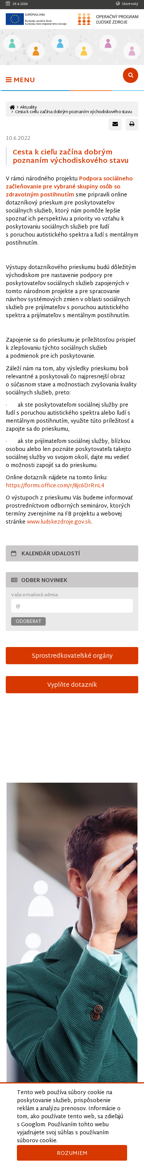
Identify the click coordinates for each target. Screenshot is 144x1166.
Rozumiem (72, 1153)
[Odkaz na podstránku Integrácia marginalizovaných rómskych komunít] (108, 44)
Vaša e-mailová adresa (34, 595)
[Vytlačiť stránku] (131, 124)
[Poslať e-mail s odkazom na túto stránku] (115, 124)
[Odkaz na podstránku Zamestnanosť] (60, 44)
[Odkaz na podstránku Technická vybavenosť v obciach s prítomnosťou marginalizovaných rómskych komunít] (132, 51)
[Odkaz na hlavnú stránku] (12, 108)
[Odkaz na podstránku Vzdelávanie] (12, 44)
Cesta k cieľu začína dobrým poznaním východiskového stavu (73, 112)
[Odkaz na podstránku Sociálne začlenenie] (84, 51)
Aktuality (28, 108)
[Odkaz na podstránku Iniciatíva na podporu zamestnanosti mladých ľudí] (36, 51)
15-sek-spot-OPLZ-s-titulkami (72, 742)
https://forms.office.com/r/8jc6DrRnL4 (55, 486)
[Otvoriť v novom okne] (72, 955)
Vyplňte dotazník (72, 685)
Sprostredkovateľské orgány (72, 656)
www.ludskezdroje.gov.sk (59, 522)
